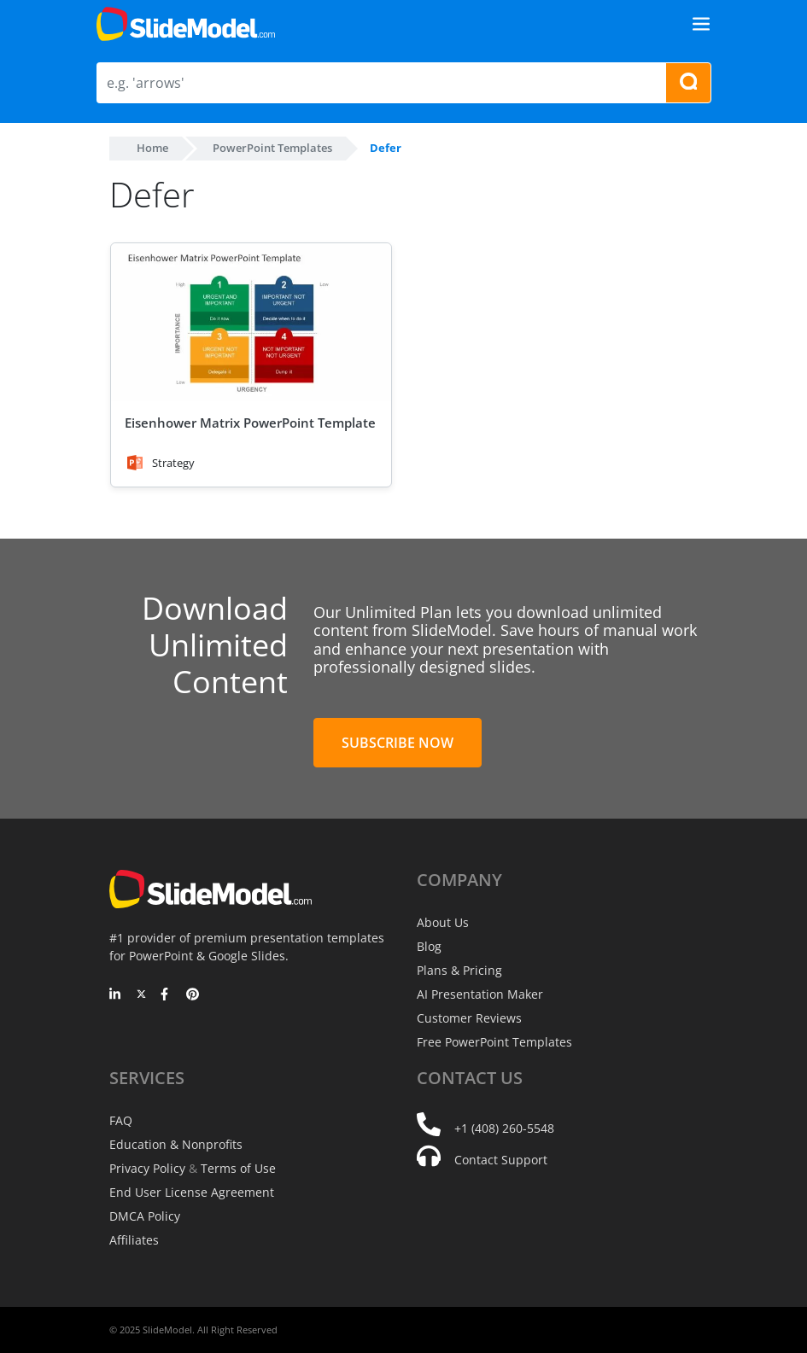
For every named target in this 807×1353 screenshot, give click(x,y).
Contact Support (500, 1160)
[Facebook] (167, 995)
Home (152, 147)
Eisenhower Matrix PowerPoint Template (250, 422)
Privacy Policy (147, 1168)
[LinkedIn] (115, 995)
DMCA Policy (144, 1216)
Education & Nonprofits (176, 1144)
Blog (429, 946)
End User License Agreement (191, 1192)
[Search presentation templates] (688, 82)
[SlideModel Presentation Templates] (185, 24)
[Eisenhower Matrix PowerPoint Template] (251, 322)
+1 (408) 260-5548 (504, 1128)
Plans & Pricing (459, 970)
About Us (443, 922)
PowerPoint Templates (272, 147)
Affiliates (134, 1240)
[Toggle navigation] (701, 24)
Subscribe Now (397, 742)
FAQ (120, 1120)
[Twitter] (141, 995)
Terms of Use (238, 1168)
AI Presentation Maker (480, 994)
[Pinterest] (192, 995)
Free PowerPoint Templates (494, 1042)
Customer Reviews (469, 1018)
